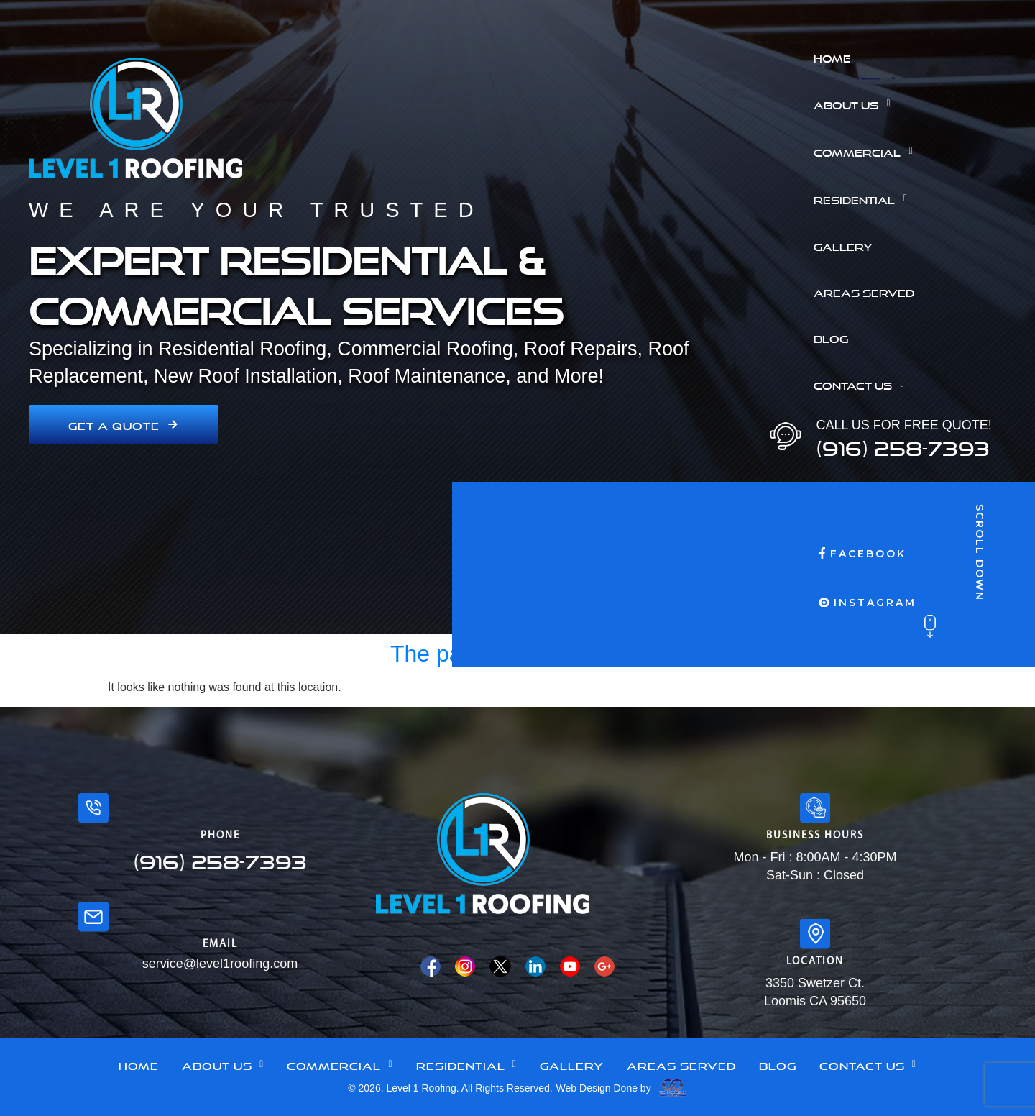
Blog (831, 337)
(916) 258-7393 (903, 444)
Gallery (843, 245)
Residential (864, 198)
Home (832, 57)
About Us (856, 103)
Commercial (867, 151)
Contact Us (862, 384)
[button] (919, 103)
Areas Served (864, 291)
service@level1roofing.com (220, 963)
